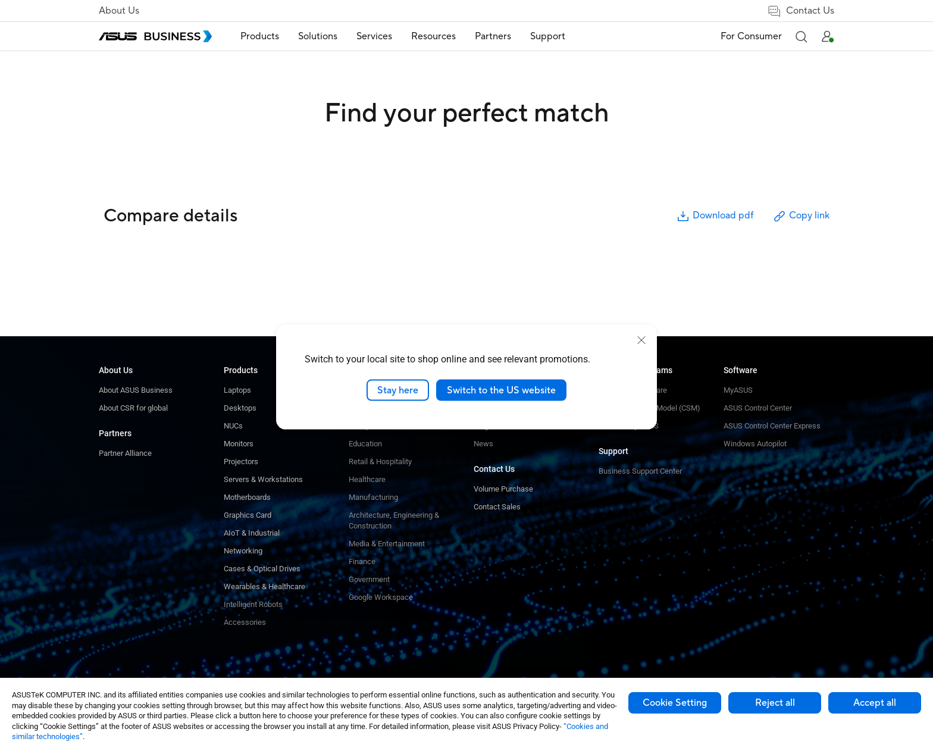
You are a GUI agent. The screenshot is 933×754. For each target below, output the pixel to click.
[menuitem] (259, 36)
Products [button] (259, 36)
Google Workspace (381, 597)
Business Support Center (640, 471)
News (483, 443)
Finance (362, 561)
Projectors (241, 461)
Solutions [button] (317, 36)
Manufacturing (373, 497)
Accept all (874, 703)
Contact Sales (497, 506)
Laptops (237, 390)
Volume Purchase (503, 488)
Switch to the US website (501, 390)
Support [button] (547, 36)
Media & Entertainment (387, 543)
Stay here (397, 390)
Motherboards (247, 497)
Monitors (238, 443)
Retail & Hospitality (380, 461)
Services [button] (374, 36)
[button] (801, 36)
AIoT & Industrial (252, 532)
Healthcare (367, 479)
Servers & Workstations (263, 479)
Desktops (240, 407)
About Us (119, 11)
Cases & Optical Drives (262, 568)
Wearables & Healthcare (264, 586)
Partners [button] (493, 36)
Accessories (245, 622)
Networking (243, 550)
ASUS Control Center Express (772, 425)
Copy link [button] (800, 216)
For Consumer (751, 36)
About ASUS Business (136, 390)
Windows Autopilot (755, 443)
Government (369, 579)
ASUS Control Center (758, 407)
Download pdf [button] (714, 216)
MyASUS (738, 390)
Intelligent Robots (253, 604)
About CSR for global (133, 407)
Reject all (775, 703)
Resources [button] (433, 36)
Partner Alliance (125, 453)
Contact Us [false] (800, 11)
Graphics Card (247, 515)
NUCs (233, 425)
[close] (641, 340)
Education (365, 443)
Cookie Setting (675, 703)
